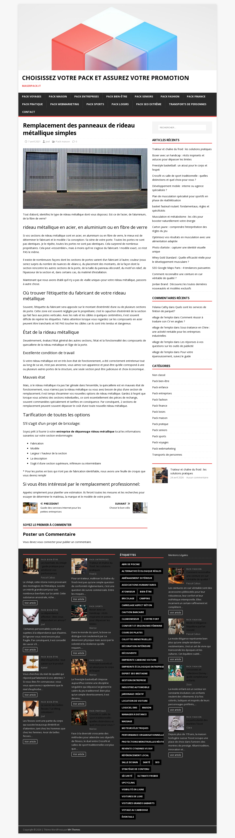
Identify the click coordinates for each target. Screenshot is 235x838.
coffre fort (151, 619)
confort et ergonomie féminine (142, 625)
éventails (128, 816)
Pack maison (58, 96)
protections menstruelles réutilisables (147, 741)
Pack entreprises (86, 96)
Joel (48, 141)
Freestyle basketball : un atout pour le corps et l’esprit (101, 667)
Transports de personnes (187, 104)
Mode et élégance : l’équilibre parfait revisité (196, 626)
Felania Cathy (160, 307)
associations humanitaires (139, 584)
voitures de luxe (132, 796)
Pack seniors (144, 96)
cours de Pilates (132, 632)
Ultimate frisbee (147, 775)
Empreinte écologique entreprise (143, 666)
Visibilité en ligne (133, 789)
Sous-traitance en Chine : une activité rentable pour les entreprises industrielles (181, 331)
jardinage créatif (133, 694)
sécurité (127, 775)
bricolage (128, 598)
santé (146, 762)
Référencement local (135, 755)
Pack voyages (31, 96)
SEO (157, 762)
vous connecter (46, 542)
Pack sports (95, 104)
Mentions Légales (178, 555)
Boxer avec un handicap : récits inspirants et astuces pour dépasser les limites (101, 617)
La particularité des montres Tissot (197, 721)
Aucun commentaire (197, 477)
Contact (28, 112)
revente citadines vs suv (137, 748)
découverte (129, 653)
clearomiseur (130, 619)
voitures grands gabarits (138, 803)
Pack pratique (32, 104)
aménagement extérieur (137, 578)
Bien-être (146, 591)
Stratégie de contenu (135, 769)
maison (146, 707)
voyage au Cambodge (135, 810)
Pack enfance (160, 387)
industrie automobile (135, 687)
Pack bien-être (116, 96)
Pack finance (196, 96)
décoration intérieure (136, 646)
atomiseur (128, 591)
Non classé (158, 375)
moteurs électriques (135, 728)
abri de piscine (131, 564)
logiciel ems (129, 707)
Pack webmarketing (64, 104)
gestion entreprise (134, 680)
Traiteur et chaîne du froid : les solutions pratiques (182, 149)
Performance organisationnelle (143, 735)
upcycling (128, 782)
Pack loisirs (120, 104)
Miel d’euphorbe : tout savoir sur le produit (53, 661)
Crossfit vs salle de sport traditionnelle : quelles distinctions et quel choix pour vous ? (101, 719)
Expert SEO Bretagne (135, 673)
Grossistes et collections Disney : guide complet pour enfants (197, 675)
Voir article (30, 602)
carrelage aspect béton (137, 605)
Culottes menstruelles (136, 639)
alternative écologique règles (141, 571)
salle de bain (130, 762)
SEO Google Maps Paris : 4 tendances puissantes (181, 268)
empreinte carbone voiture (139, 659)
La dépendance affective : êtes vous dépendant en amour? (53, 616)
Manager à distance (134, 714)
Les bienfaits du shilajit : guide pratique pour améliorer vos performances (53, 568)
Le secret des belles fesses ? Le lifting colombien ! (52, 708)
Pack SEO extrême (148, 104)
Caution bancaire (133, 612)
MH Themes (74, 829)
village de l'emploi (162, 317)
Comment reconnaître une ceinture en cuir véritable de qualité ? (198, 575)
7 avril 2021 (34, 141)
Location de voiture (135, 700)
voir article (175, 612)
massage (127, 721)
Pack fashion (170, 96)
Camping (144, 598)
